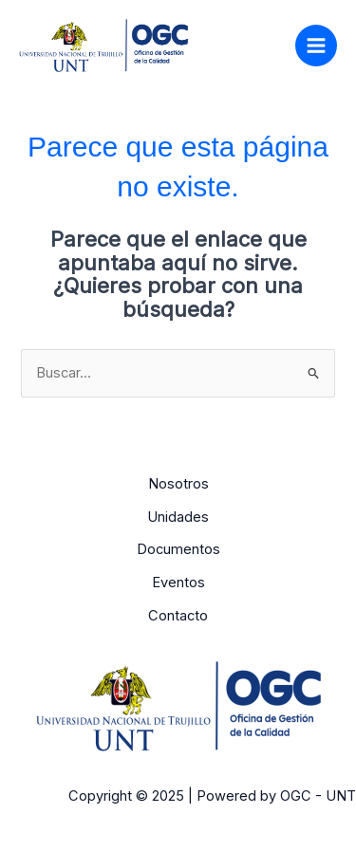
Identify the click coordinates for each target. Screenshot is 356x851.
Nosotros (178, 483)
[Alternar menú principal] (316, 45)
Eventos (178, 582)
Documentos (178, 549)
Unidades (178, 517)
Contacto (178, 615)
